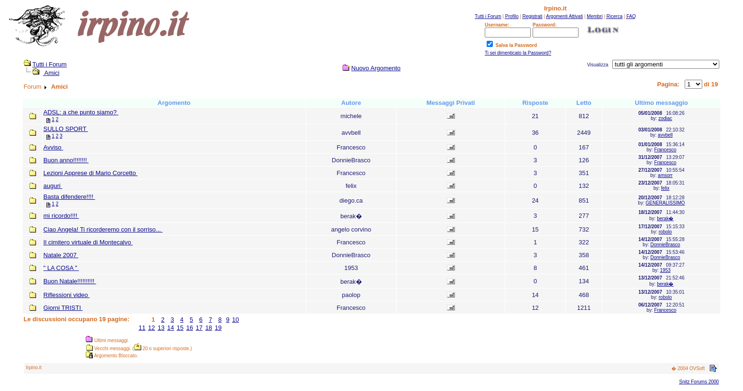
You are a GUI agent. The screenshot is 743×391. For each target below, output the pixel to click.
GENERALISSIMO (665, 202)
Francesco (665, 149)
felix (665, 188)
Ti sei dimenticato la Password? (518, 53)
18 (208, 327)
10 (235, 319)
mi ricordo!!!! (61, 215)
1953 (665, 270)
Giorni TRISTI (63, 307)
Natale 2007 (61, 255)
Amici (51, 72)
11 (141, 327)
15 (180, 327)
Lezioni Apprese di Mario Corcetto (91, 173)
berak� (665, 218)
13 (161, 327)
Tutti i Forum (49, 64)
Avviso (53, 147)
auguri (53, 185)
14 (170, 327)
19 (218, 327)
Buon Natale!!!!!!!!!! (70, 281)
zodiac (665, 118)
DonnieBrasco (665, 244)
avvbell (665, 135)
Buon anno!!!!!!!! (66, 160)
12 (151, 327)
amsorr (665, 175)
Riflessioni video (67, 294)
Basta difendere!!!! (69, 196)
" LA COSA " (61, 267)
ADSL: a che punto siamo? (81, 112)
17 (199, 327)
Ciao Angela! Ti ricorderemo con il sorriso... (103, 229)
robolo (665, 231)
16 (189, 327)
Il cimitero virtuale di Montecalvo (88, 242)
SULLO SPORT (66, 128)
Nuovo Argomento (375, 68)
